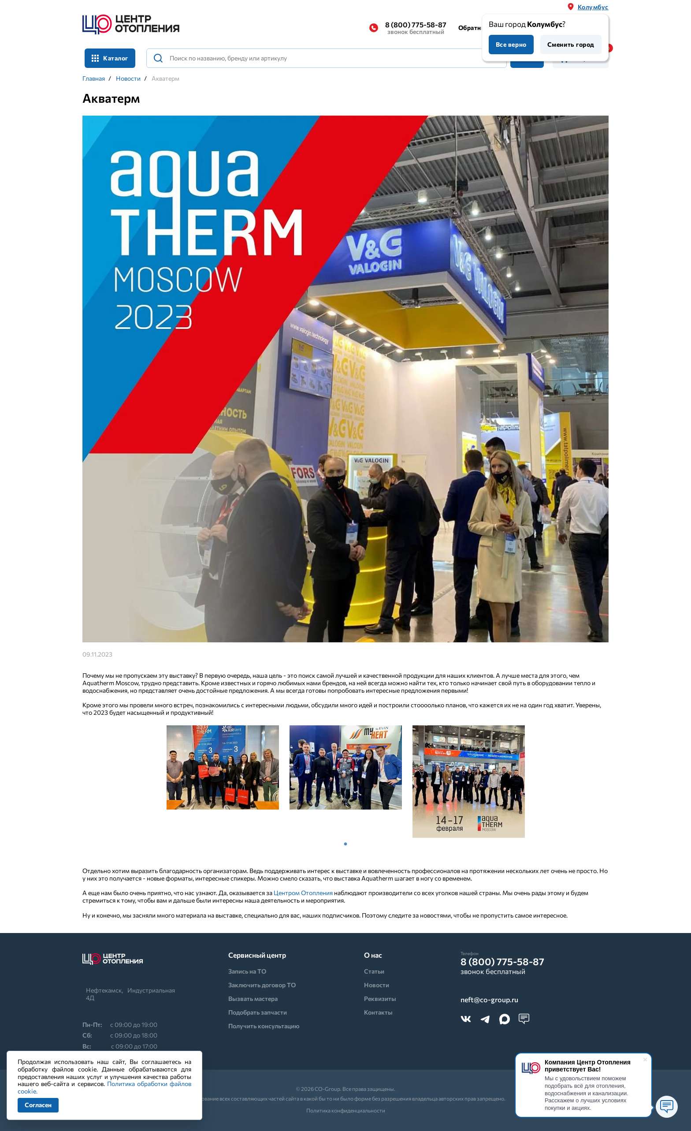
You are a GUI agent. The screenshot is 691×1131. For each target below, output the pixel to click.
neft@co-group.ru (489, 1000)
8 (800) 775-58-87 (415, 27)
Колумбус (593, 7)
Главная (93, 78)
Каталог (110, 58)
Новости (128, 78)
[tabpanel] (222, 767)
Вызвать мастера (253, 998)
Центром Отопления (303, 892)
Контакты (378, 1012)
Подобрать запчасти (257, 1012)
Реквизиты (380, 998)
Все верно (511, 44)
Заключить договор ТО (262, 985)
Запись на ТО (247, 971)
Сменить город (570, 44)
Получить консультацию (264, 1026)
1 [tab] (345, 844)
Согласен (38, 1105)
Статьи (374, 971)
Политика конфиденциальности (345, 1110)
